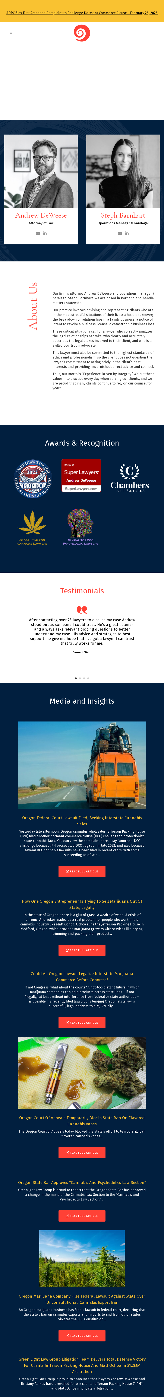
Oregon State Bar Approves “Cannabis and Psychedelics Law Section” (82, 1182)
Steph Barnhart (123, 215)
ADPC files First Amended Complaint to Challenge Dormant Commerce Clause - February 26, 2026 (82, 13)
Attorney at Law (41, 223)
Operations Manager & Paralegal (123, 223)
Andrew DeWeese (41, 215)
